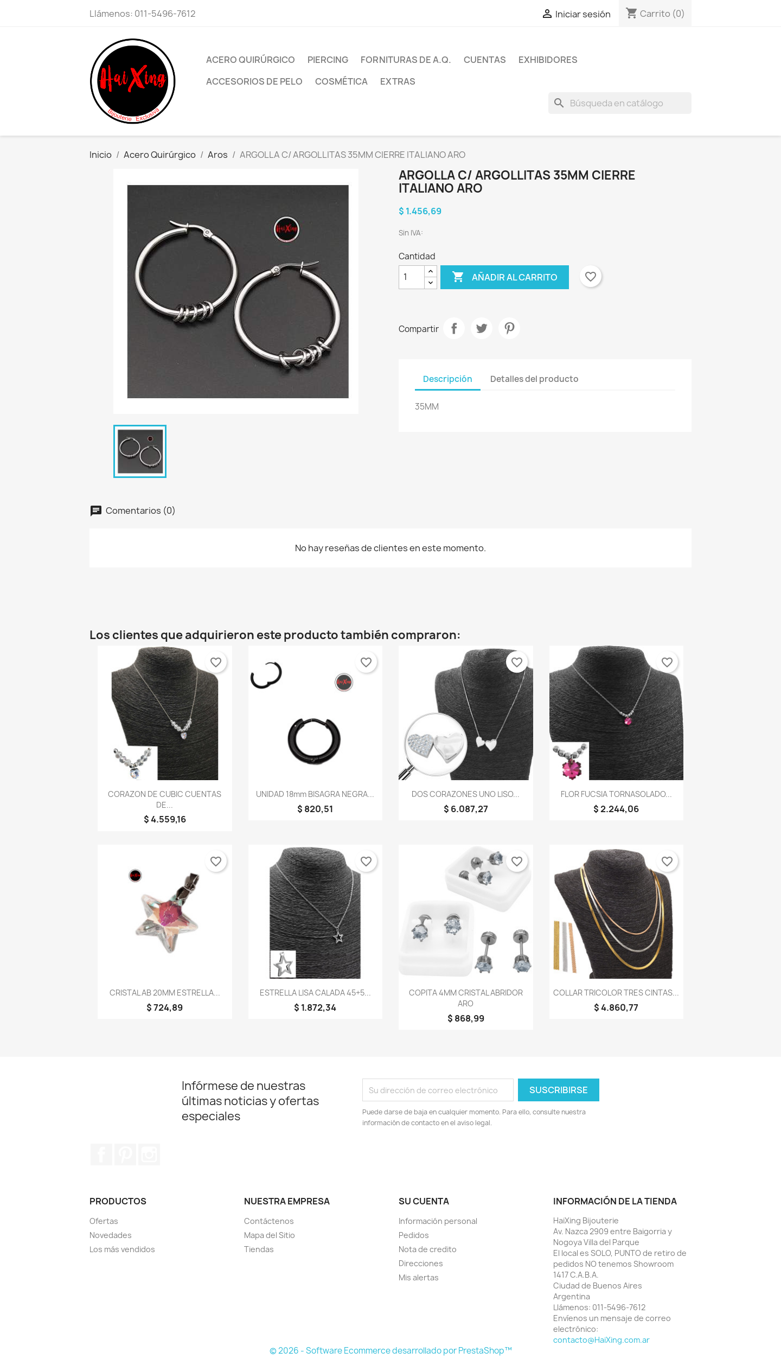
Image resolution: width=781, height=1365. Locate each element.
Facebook (101, 1154)
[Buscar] (620, 103)
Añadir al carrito (505, 277)
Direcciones (421, 1263)
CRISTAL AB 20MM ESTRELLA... (165, 992)
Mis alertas (419, 1277)
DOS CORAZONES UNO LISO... (466, 794)
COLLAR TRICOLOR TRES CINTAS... (616, 992)
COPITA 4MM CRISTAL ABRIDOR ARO (466, 998)
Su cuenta (424, 1201)
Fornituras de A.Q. (406, 60)
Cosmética (341, 81)
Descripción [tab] (447, 379)
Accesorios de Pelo (254, 81)
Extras (397, 81)
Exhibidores (548, 60)
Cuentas (485, 60)
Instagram (149, 1154)
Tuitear (481, 328)
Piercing (328, 60)
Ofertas (103, 1221)
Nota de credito (428, 1249)
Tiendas (259, 1249)
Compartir (454, 328)
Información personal (438, 1221)
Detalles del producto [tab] (534, 379)
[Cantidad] (412, 277)
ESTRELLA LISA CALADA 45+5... (315, 992)
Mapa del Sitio (269, 1235)
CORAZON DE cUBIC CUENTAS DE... (164, 799)
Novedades (110, 1235)
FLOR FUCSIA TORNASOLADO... (616, 794)
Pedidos (414, 1235)
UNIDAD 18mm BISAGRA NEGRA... (315, 794)
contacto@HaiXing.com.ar (601, 1340)
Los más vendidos (122, 1249)
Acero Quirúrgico (250, 60)
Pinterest (509, 328)
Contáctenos (269, 1221)
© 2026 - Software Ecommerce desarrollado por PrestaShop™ (391, 1350)
